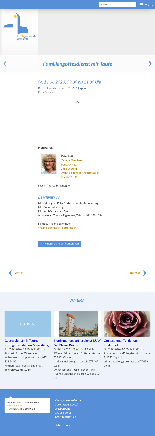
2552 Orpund (69, 168)
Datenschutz (62, 424)
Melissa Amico (15, 405)
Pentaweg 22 (69, 164)
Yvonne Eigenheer (72, 160)
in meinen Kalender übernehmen (59, 243)
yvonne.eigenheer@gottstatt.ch (80, 172)
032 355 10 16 (69, 176)
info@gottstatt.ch (65, 416)
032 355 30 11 (63, 412)
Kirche (62, 88)
